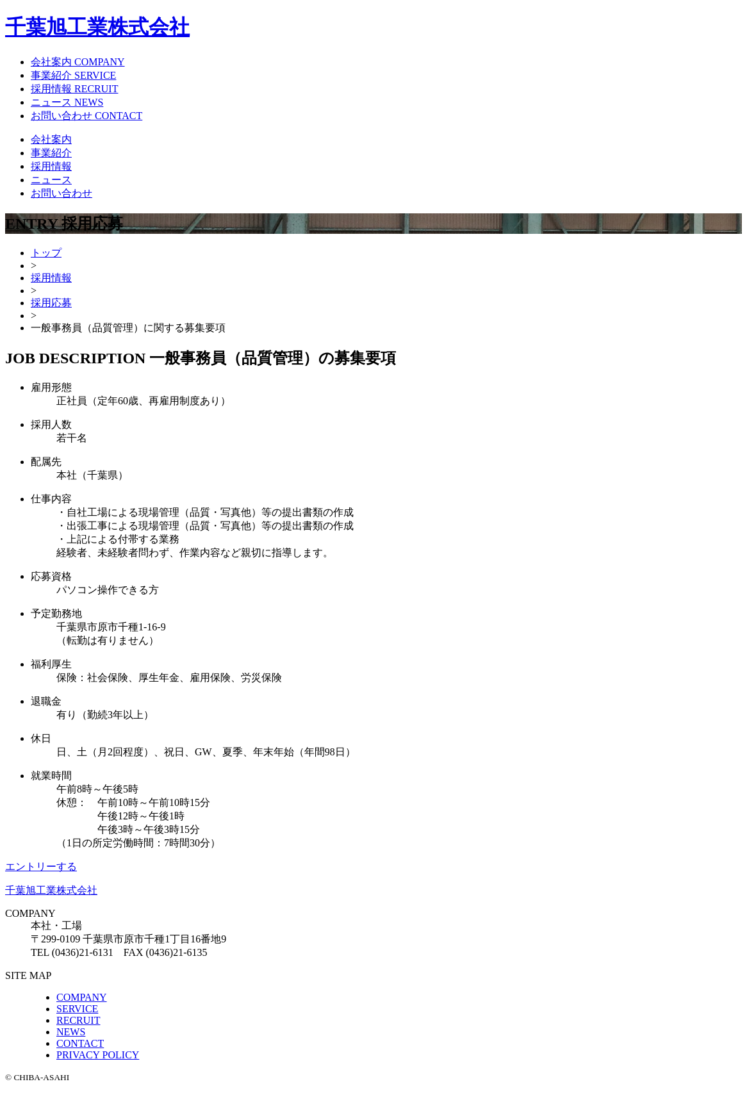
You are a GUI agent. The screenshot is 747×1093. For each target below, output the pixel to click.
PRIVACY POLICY (97, 1054)
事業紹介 (51, 152)
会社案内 (51, 139)
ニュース (51, 179)
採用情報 (51, 166)
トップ (46, 252)
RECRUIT (78, 1020)
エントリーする (41, 866)
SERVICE (77, 1008)
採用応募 (51, 302)
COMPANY (81, 997)
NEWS (70, 1031)
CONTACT (80, 1043)
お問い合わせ (61, 193)
